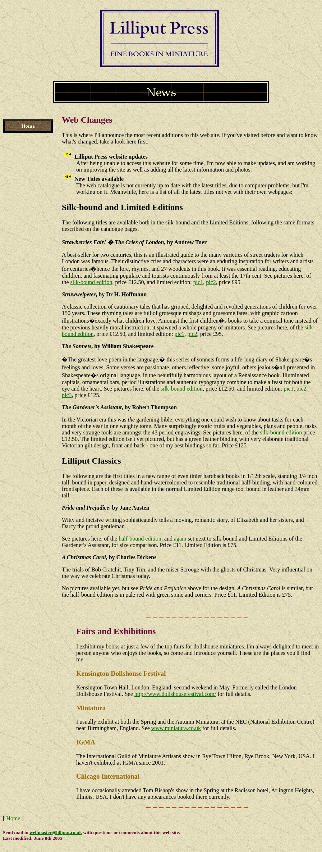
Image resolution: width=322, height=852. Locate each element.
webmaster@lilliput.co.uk (55, 832)
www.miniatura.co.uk (176, 728)
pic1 (198, 282)
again (180, 539)
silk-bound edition (91, 282)
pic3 (67, 395)
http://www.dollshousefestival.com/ (175, 694)
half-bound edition (140, 539)
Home (13, 818)
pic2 (211, 282)
